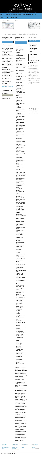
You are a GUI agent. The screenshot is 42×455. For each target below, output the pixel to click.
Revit (3, 85)
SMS (16, 17)
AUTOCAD (7, 14)
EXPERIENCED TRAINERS (33, 54)
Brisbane (21, 12)
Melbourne (15, 12)
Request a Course (25, 444)
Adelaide (25, 12)
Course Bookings (5, 42)
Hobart (34, 12)
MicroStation (4, 86)
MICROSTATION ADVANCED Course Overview (20, 43)
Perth (7, 12)
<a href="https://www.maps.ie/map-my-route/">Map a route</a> (34, 95)
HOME (2, 14)
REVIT (19, 14)
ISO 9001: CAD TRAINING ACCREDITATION (33, 58)
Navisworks (11, 86)
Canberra (30, 12)
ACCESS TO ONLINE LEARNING (34, 60)
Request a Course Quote (7, 95)
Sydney (10, 12)
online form (9, 44)
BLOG (23, 447)
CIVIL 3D (34, 14)
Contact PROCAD (35, 444)
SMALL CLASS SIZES (33, 40)
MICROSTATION (27, 14)
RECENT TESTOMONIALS (33, 62)
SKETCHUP (14, 14)
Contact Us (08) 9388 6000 (7, 17)
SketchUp (6, 85)
